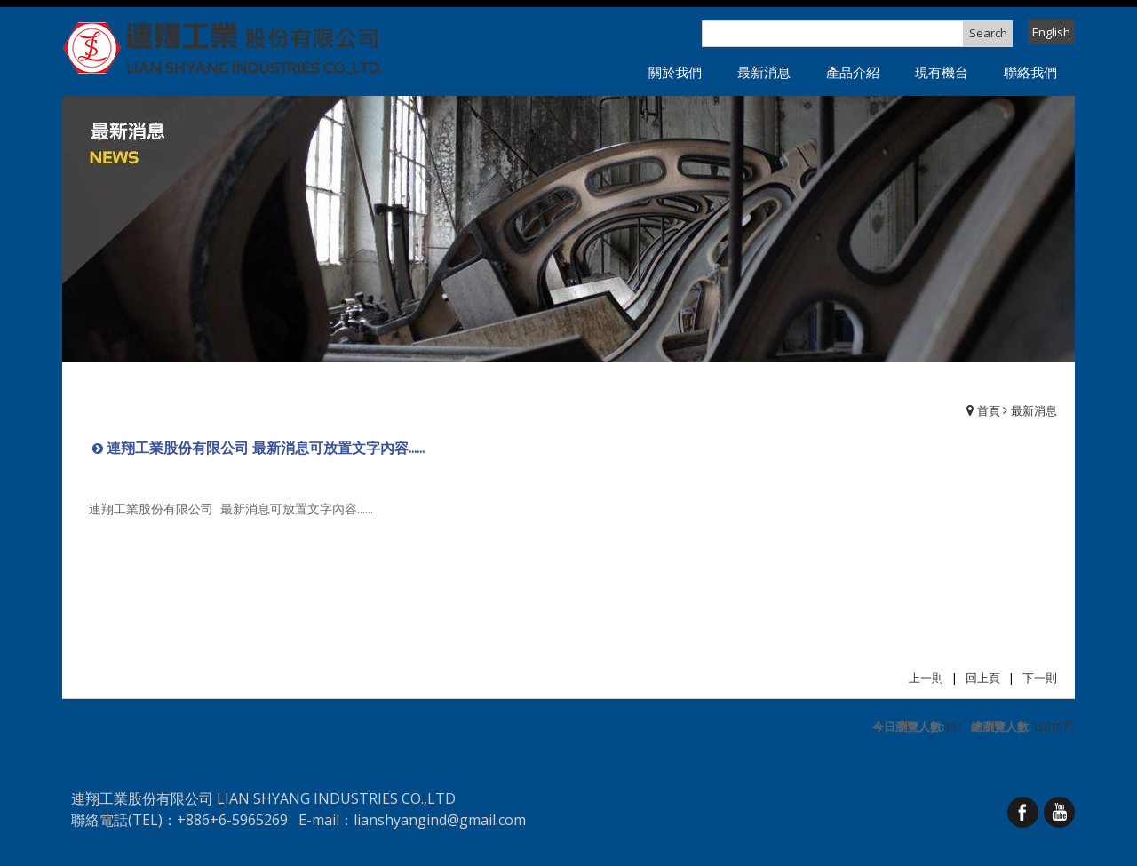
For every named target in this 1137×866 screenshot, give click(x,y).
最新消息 (1034, 410)
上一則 (926, 678)
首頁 (988, 410)
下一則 (1039, 678)
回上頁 (983, 678)
